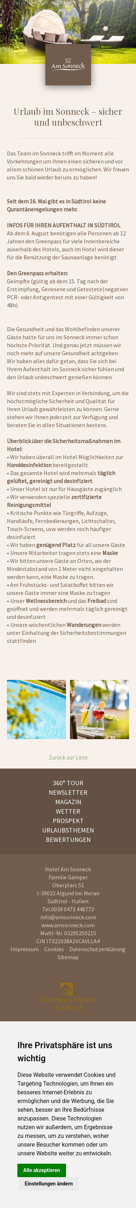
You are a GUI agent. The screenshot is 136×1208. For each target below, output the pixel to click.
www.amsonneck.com (68, 925)
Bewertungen (68, 839)
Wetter (68, 811)
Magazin (68, 802)
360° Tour (68, 783)
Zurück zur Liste (68, 757)
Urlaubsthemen (68, 830)
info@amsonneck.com (68, 917)
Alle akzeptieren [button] (41, 1170)
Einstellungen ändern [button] (49, 1184)
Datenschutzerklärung (97, 949)
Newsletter (68, 792)
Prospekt (68, 820)
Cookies (54, 949)
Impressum (25, 949)
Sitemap (68, 957)
